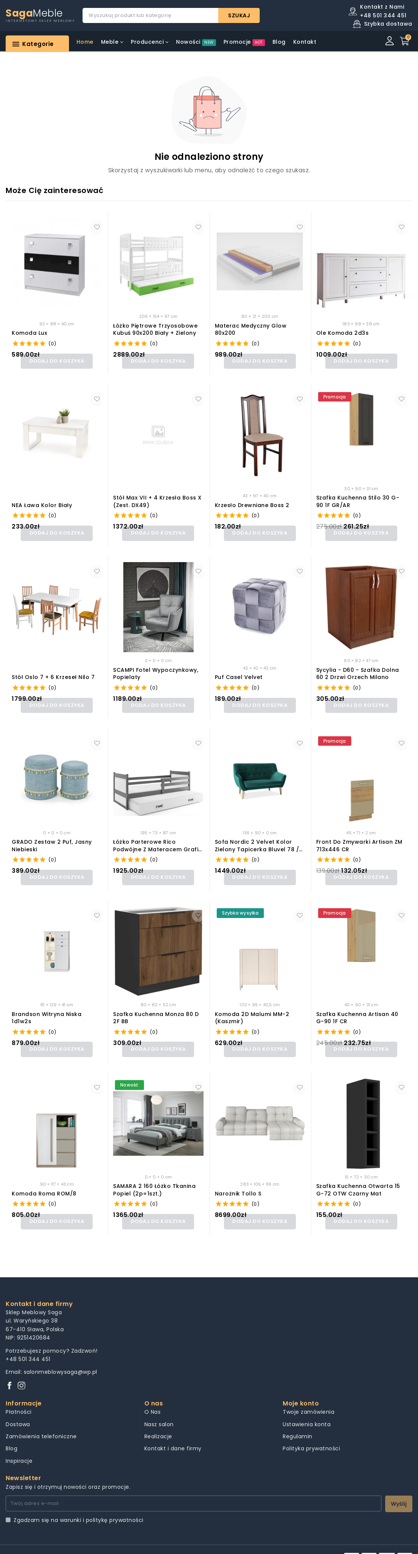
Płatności (19, 1397)
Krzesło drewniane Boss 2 (252, 502)
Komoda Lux (29, 333)
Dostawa (18, 1409)
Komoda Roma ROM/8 (44, 1181)
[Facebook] (9, 1371)
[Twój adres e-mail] (193, 1489)
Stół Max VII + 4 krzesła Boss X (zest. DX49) (157, 499)
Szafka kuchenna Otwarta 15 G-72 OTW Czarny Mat (358, 1178)
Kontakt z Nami (382, 7)
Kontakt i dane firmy (173, 1434)
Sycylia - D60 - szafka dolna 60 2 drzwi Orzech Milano (357, 669)
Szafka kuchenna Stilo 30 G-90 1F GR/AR (358, 499)
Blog (11, 1434)
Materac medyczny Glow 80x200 (251, 329)
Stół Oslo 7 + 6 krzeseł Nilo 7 (53, 672)
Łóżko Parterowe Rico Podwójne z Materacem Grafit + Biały (157, 838)
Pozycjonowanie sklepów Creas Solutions (227, 1542)
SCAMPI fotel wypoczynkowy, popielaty (155, 669)
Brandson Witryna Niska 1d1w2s (46, 1008)
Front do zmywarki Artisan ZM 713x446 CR (359, 838)
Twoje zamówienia (308, 1397)
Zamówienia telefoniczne (41, 1421)
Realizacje (158, 1421)
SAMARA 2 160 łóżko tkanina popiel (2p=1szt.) (154, 1178)
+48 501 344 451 (28, 1344)
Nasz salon (159, 1409)
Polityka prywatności (311, 1434)
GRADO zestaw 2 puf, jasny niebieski (52, 838)
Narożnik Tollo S (238, 1181)
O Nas (152, 1397)
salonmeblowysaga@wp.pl (60, 1357)
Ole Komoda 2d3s (342, 333)
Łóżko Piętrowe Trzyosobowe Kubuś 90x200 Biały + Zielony (155, 329)
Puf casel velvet (239, 672)
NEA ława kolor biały (42, 502)
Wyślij (399, 1489)
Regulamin (297, 1421)
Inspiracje (19, 1446)
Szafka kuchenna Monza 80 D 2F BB (156, 1008)
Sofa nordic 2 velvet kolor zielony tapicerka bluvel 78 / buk (257, 838)
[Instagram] (21, 1371)
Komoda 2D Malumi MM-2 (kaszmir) (252, 1008)
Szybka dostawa (388, 24)
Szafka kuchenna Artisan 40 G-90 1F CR (357, 1008)
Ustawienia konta (307, 1409)
